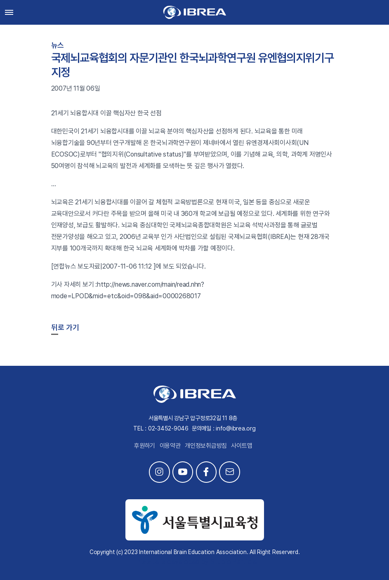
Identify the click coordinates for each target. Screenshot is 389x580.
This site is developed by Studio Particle (194, 562)
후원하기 (144, 445)
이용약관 (170, 445)
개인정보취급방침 (206, 445)
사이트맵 (241, 445)
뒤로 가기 (65, 327)
